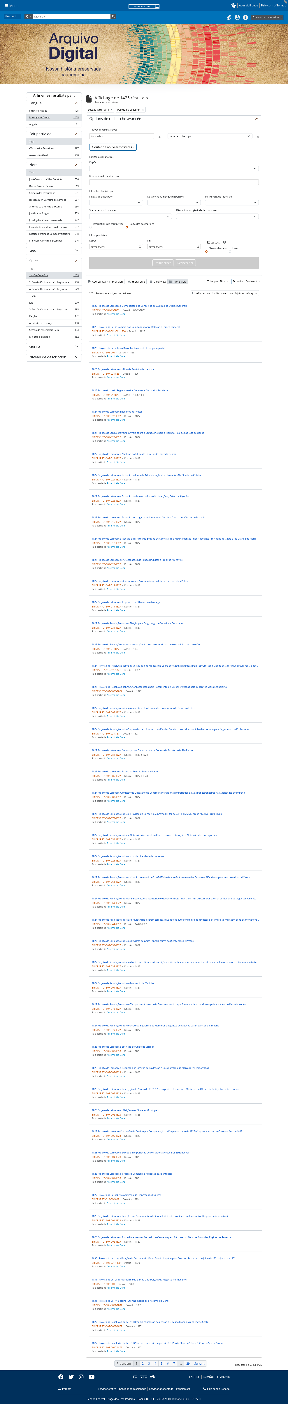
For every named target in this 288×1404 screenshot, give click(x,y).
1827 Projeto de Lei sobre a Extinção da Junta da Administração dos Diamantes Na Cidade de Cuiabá (146, 475)
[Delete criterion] (258, 137)
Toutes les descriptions (141, 224)
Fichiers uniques (54, 111)
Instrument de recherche (218, 196)
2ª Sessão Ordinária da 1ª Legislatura (54, 283)
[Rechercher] (71, 16)
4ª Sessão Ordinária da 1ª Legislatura (54, 290)
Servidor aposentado (161, 1389)
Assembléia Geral (54, 155)
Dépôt (92, 162)
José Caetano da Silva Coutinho (54, 180)
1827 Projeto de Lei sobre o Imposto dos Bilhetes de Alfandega (126, 602)
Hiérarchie (136, 281)
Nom (33, 165)
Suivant (199, 1363)
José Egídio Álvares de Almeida (54, 221)
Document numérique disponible (165, 196)
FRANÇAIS (223, 1377)
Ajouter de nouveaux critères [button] (112, 147)
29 (188, 1363)
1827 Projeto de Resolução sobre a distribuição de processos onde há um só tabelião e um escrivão (146, 644)
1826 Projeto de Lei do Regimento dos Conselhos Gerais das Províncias (130, 390)
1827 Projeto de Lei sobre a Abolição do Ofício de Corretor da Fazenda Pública (134, 454)
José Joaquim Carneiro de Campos (54, 200)
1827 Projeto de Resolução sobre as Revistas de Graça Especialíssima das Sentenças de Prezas (143, 941)
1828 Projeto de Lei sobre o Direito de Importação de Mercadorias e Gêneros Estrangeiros (140, 1152)
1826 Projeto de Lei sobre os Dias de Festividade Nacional (123, 369)
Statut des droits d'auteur (103, 210)
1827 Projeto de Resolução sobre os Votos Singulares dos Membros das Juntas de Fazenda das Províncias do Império (155, 1025)
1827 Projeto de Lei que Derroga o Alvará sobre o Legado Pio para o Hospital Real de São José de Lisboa (148, 432)
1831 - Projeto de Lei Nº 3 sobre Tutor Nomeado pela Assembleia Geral (130, 1300)
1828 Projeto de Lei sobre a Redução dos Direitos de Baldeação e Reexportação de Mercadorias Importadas (150, 1068)
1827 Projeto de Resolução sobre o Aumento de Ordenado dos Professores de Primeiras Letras (143, 708)
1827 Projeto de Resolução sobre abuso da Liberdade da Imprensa (128, 856)
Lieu (32, 251)
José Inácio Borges (54, 214)
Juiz (54, 303)
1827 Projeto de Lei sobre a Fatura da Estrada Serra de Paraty (125, 771)
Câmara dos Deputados (54, 193)
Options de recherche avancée (115, 119)
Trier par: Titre (216, 281)
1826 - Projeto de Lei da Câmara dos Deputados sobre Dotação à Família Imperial (136, 327)
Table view (177, 281)
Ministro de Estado (54, 337)
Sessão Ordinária (54, 276)
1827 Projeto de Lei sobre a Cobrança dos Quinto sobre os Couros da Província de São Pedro (142, 750)
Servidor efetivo (107, 1389)
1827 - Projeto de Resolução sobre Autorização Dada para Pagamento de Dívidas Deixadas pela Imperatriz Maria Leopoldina (159, 686)
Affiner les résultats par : (54, 95)
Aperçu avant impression (105, 281)
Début (92, 240)
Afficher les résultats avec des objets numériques (224, 293)
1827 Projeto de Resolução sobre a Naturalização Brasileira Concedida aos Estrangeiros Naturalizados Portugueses (154, 835)
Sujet (33, 261)
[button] (234, 5)
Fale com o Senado (273, 5)
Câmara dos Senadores (54, 149)
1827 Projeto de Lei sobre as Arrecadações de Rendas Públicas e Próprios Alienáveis (137, 559)
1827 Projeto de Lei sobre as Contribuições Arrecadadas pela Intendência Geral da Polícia (140, 581)
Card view (158, 281)
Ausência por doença (54, 324)
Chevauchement (218, 248)
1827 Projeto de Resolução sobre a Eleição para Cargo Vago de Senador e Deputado (137, 623)
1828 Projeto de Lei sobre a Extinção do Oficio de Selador (123, 1046)
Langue (35, 103)
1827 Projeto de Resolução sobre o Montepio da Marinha (123, 983)
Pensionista (183, 1389)
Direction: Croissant (245, 281)
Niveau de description (47, 358)
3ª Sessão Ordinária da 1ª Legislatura (54, 310)
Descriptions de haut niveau (108, 224)
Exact (235, 248)
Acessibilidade (248, 5)
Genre (34, 347)
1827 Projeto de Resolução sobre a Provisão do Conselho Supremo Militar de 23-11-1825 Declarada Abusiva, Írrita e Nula (157, 813)
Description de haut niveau (104, 176)
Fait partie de (40, 134)
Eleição (54, 317)
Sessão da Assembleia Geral (54, 330)
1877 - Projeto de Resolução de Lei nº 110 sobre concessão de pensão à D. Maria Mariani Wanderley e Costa (150, 1322)
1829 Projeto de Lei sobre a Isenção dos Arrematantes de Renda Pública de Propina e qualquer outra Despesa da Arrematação (160, 1216)
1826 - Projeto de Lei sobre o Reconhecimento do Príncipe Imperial (128, 348)
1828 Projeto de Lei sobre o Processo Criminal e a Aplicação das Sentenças (132, 1173)
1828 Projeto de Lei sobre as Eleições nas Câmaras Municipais (125, 1110)
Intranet (64, 1389)
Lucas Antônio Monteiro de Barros (54, 227)
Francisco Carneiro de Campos (54, 241)
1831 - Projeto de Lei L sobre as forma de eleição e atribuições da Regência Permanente (139, 1279)
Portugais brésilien (54, 118)
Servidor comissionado (132, 1389)
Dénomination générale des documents (197, 210)
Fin (149, 240)
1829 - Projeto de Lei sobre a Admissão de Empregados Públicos (126, 1195)
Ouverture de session (266, 17)
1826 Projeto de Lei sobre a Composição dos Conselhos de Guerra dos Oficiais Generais (139, 305)
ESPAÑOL (208, 1377)
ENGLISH (194, 1377)
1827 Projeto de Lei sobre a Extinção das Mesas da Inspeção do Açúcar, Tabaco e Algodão (140, 496)
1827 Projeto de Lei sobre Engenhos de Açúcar (117, 411)
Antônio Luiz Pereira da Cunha (54, 207)
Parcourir (11, 16)
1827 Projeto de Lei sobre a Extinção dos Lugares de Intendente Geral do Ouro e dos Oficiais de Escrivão (148, 517)
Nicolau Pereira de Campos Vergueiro (54, 234)
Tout (31, 141)
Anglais (54, 125)
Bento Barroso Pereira (54, 187)
